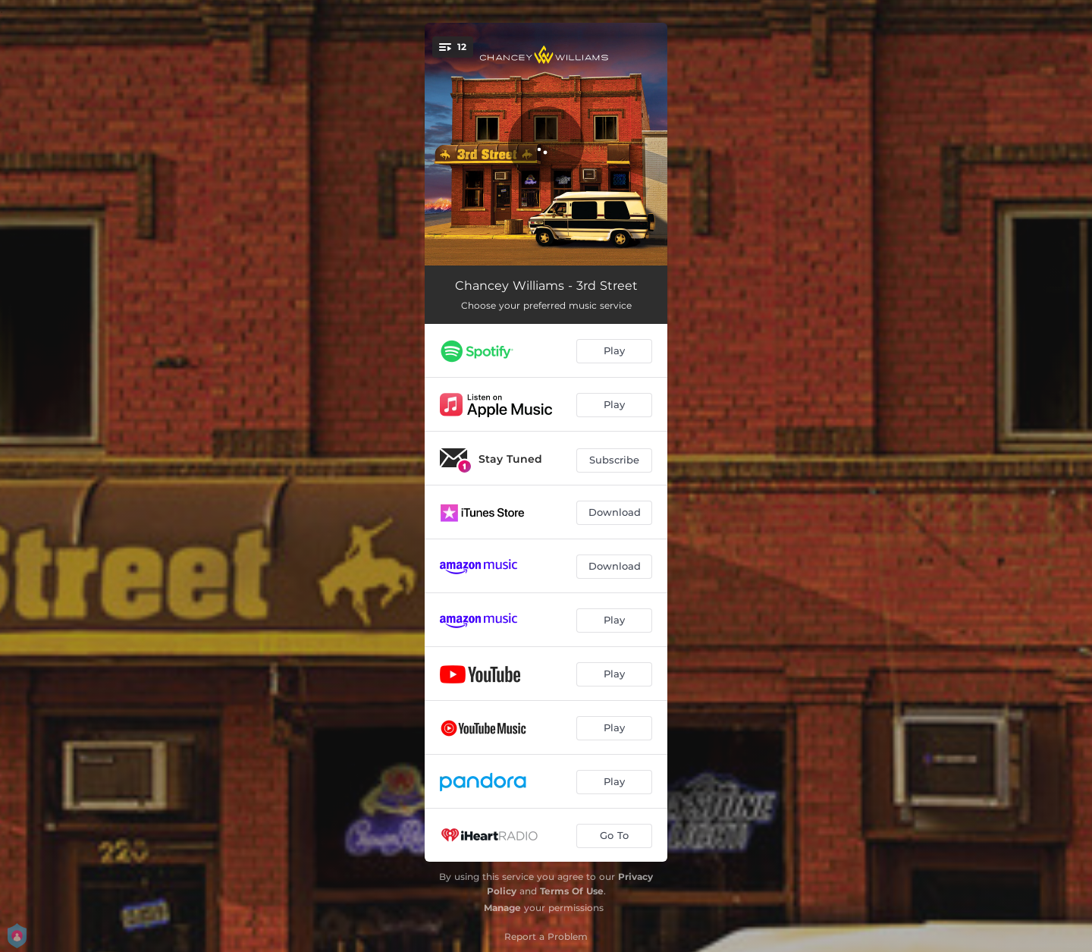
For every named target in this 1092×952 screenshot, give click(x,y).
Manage (502, 907)
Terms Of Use (572, 891)
